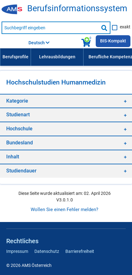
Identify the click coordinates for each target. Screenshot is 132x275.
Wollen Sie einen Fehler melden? (64, 209)
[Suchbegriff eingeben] (50, 28)
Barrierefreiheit (79, 251)
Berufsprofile (15, 56)
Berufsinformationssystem (77, 8)
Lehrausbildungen (57, 56)
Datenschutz (46, 251)
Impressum (17, 251)
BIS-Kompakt (113, 40)
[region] (66, 101)
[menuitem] (15, 57)
